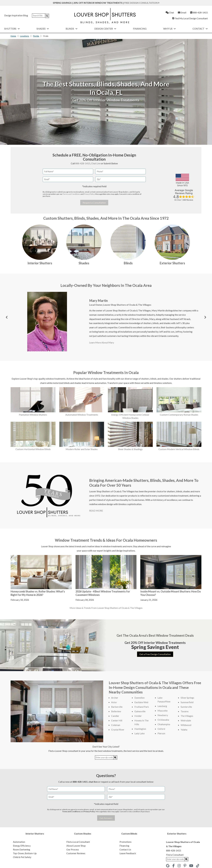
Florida (36, 36)
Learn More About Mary (101, 342)
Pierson (161, 733)
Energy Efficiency (22, 845)
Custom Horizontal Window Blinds (33, 449)
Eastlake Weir (141, 702)
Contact (200, 28)
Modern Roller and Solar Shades (82, 449)
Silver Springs (187, 697)
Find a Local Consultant (78, 841)
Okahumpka (164, 724)
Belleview (116, 711)
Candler (115, 715)
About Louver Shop (76, 845)
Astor (114, 702)
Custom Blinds (129, 833)
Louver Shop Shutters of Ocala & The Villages (127, 304)
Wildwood (186, 725)
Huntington (140, 728)
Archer (114, 697)
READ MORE (96, 510)
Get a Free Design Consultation (155, 654)
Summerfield (187, 702)
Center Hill (116, 720)
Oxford (161, 728)
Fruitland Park (141, 706)
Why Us (169, 28)
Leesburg (162, 706)
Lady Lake (139, 733)
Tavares (185, 711)
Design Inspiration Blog (16, 15)
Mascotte (163, 710)
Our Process (72, 849)
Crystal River (117, 729)
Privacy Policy (89, 194)
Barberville (116, 706)
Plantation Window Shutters (33, 414)
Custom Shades (82, 833)
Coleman (115, 725)
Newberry (163, 715)
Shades (43, 28)
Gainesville (139, 711)
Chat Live (96, 163)
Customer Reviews (75, 853)
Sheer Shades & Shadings (130, 449)
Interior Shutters (40, 263)
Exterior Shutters (172, 263)
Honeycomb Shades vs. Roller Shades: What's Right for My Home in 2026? (38, 593)
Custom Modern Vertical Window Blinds (179, 449)
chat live (93, 781)
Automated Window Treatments (81, 414)
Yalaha (184, 729)
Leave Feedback (128, 853)
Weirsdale (186, 720)
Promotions (125, 841)
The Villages (187, 715)
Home (13, 36)
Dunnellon (139, 697)
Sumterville (186, 706)
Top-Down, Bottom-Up (25, 853)
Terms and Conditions (71, 194)
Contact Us (125, 849)
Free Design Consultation (141, 2)
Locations (24, 36)
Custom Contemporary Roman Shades (179, 414)
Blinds (71, 28)
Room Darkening (21, 849)
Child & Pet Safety (22, 857)
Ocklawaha (163, 719)
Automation (19, 841)
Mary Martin (98, 301)
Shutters (12, 28)
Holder (138, 715)
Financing (139, 28)
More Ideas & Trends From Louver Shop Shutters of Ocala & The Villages (106, 607)
